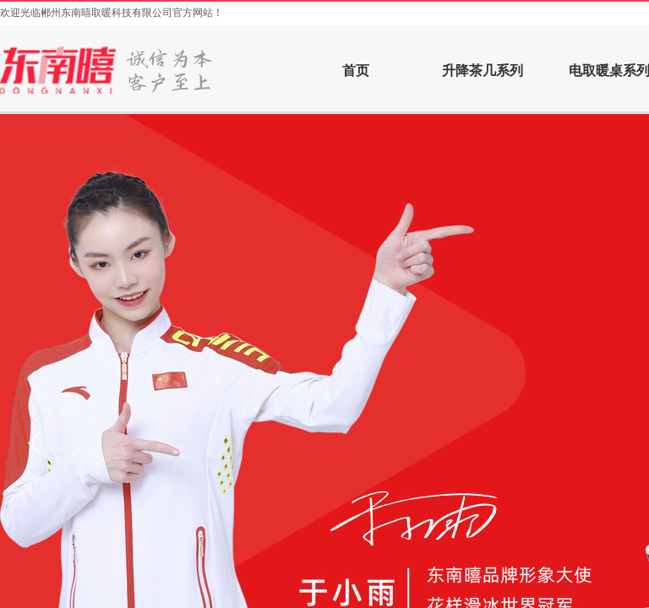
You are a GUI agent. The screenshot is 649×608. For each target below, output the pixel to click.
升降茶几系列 (482, 70)
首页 (355, 70)
